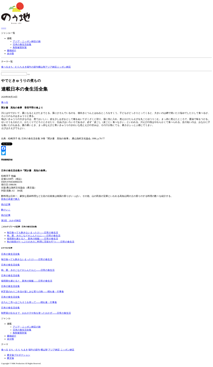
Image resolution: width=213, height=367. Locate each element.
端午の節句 (32, 67)
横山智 (41, 67)
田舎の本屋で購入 (10, 199)
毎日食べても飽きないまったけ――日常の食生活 (32, 232)
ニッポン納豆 (64, 67)
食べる (4, 67)
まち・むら (14, 67)
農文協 (10, 358)
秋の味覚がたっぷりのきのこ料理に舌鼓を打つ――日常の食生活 (40, 241)
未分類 (10, 53)
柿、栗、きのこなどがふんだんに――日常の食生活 (33, 235)
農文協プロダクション (18, 355)
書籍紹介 (11, 50)
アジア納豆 (51, 67)
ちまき (23, 67)
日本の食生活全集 (22, 44)
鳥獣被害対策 (20, 47)
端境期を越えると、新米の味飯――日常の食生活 (32, 238)
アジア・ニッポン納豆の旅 (27, 41)
